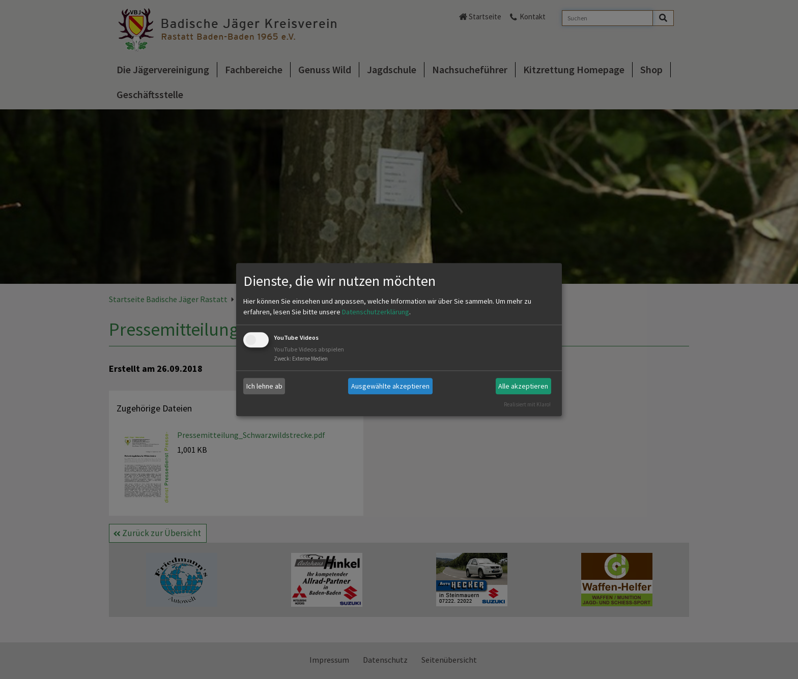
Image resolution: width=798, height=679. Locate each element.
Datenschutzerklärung (375, 312)
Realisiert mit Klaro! (527, 404)
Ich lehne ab (264, 386)
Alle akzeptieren (523, 386)
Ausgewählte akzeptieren (390, 386)
